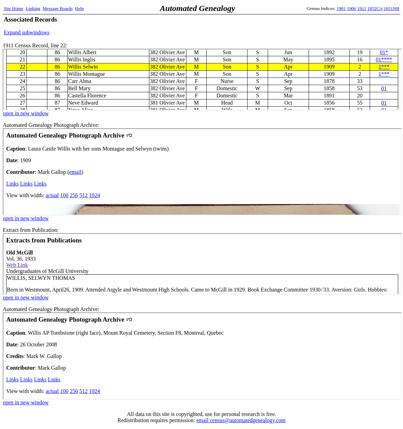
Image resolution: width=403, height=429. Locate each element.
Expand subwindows (26, 32)
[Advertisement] (319, 25)
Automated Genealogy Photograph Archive (202, 171)
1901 (341, 8)
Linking (33, 8)
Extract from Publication (202, 264)
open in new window (26, 113)
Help (79, 8)
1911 (361, 8)
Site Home (13, 8)
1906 (351, 8)
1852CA (374, 8)
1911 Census (202, 79)
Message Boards (58, 8)
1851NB (391, 8)
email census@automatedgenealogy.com (241, 420)
